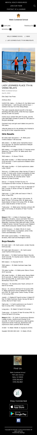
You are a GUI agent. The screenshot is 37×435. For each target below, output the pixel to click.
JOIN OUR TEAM (16, 6)
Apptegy (22, 432)
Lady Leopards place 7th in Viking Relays (20, 40)
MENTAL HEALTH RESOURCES (16, 2)
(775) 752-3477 (18, 379)
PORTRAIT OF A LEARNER (16, 9)
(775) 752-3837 (18, 382)
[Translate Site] (30, 26)
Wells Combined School (15, 36)
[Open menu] (6, 26)
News (28, 36)
